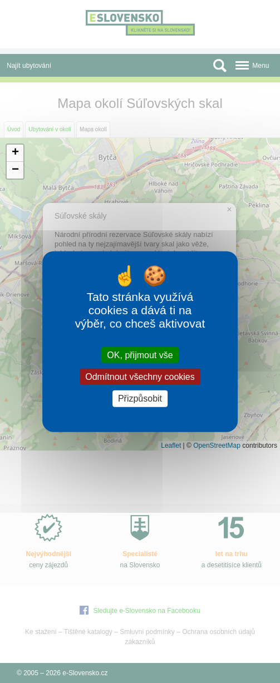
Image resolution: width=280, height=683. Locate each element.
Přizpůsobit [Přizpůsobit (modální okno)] (140, 398)
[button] (15, 153)
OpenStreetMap (216, 445)
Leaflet (171, 445)
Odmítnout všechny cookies (140, 377)
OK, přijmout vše (140, 355)
